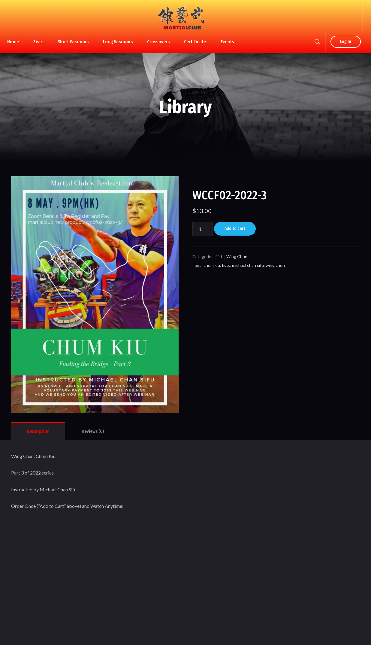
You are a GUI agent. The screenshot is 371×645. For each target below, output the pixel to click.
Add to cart (235, 228)
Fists (220, 256)
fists (226, 265)
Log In (345, 41)
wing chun (275, 265)
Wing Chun (236, 256)
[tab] (38, 431)
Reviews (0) (93, 431)
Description (38, 431)
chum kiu (212, 265)
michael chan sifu (248, 265)
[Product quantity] (202, 229)
